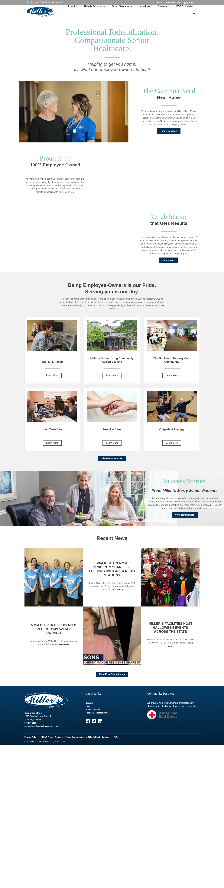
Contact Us (158, 2)
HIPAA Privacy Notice (51, 738)
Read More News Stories (112, 675)
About (71, 6)
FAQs (115, 738)
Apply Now (188, 2)
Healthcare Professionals (97, 714)
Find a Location (169, 132)
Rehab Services (93, 6)
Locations (144, 6)
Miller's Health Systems (98, 738)
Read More (64, 646)
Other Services (120, 6)
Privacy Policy (30, 738)
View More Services (112, 459)
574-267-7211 (30, 724)
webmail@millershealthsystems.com (41, 727)
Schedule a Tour (173, 2)
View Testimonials (184, 516)
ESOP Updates (185, 6)
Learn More (169, 261)
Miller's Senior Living (74, 738)
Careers (162, 6)
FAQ (88, 707)
